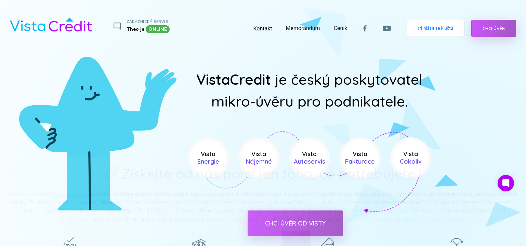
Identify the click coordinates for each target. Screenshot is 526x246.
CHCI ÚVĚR (494, 28)
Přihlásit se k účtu (435, 28)
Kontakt (262, 28)
